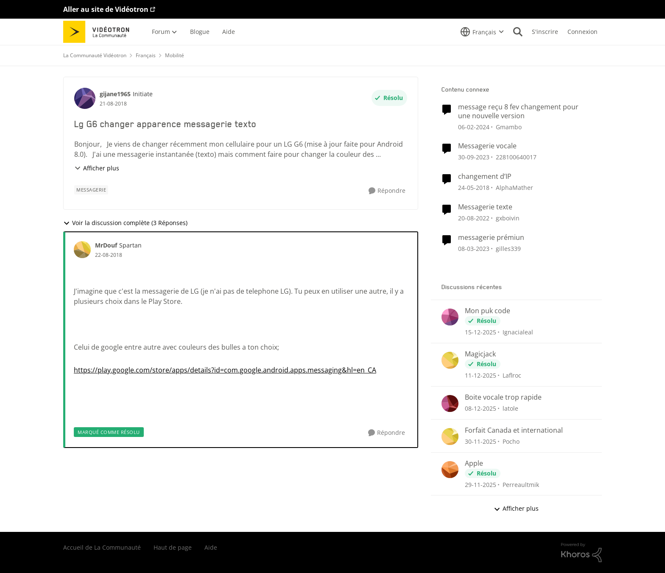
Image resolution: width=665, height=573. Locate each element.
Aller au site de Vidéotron (105, 9)
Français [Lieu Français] (146, 55)
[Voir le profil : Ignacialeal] (449, 317)
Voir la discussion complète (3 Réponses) (125, 223)
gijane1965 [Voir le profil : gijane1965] (115, 94)
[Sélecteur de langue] (482, 31)
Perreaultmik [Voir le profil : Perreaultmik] (521, 484)
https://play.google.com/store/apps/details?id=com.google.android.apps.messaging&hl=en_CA (225, 370)
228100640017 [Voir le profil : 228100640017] (516, 157)
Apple (474, 463)
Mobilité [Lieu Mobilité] (174, 55)
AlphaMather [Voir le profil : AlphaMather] (514, 188)
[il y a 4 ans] (473, 218)
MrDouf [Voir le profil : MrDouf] (106, 245)
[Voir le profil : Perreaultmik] (449, 469)
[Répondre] (387, 191)
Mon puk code (487, 310)
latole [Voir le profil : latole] (510, 408)
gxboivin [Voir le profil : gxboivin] (508, 218)
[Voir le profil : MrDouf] (82, 249)
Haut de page (173, 547)
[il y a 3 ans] (473, 126)
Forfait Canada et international (514, 430)
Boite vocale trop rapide (503, 397)
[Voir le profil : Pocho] (449, 436)
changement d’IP (484, 176)
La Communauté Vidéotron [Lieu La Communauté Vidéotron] (94, 55)
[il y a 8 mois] (480, 332)
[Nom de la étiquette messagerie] (91, 190)
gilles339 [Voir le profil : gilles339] (508, 249)
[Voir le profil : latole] (449, 403)
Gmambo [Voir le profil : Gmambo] (509, 126)
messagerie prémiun (491, 237)
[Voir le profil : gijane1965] (84, 98)
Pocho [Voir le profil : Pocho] (511, 441)
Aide (210, 547)
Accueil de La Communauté (102, 547)
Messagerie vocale (487, 146)
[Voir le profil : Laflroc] (449, 360)
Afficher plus (96, 168)
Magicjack (480, 354)
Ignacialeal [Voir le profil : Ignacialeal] (518, 332)
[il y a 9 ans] (473, 187)
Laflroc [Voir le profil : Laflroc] (512, 375)
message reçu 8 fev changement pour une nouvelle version (518, 111)
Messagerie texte (485, 207)
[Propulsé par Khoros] (581, 552)
